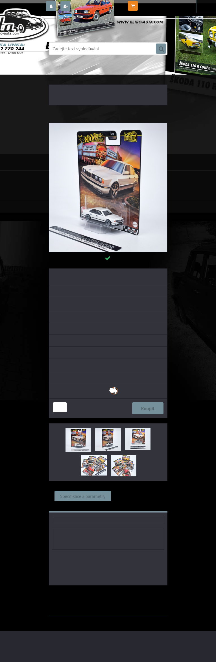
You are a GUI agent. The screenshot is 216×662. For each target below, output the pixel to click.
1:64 (130, 597)
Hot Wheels (108, 593)
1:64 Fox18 (133, 593)
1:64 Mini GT (111, 597)
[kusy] (60, 407)
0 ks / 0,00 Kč (149, 3)
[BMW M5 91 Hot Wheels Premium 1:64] (108, 125)
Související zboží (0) (136, 495)
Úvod (58, 73)
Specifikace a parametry (82, 495)
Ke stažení (127, 506)
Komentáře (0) (91, 506)
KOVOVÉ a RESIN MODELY (85, 73)
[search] (161, 49)
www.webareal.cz (108, 620)
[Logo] (87, 27)
